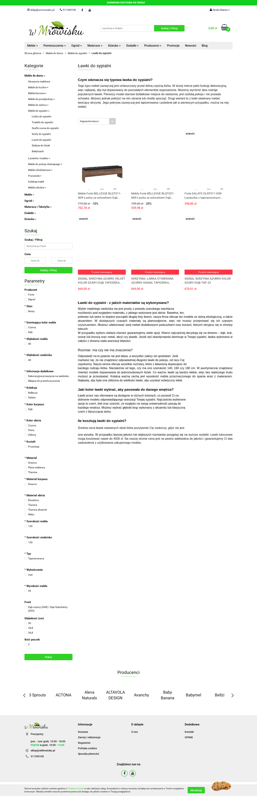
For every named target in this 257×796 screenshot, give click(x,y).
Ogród (76, 45)
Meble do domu (34, 75)
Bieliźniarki (38, 151)
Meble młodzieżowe (40, 169)
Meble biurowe (37, 93)
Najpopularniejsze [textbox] (89, 121)
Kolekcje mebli (36, 181)
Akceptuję (196, 790)
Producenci (153, 45)
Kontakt (189, 731)
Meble (32, 45)
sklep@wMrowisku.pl (43, 750)
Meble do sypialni (38, 110)
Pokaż (48, 657)
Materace (95, 45)
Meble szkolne (37, 187)
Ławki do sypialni (41, 139)
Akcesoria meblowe (39, 81)
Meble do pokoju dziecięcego (45, 164)
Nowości (190, 45)
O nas (134, 731)
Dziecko (114, 45)
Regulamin (84, 742)
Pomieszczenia (54, 45)
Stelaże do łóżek (41, 145)
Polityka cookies (87, 748)
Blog (205, 45)
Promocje (173, 45)
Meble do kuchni (38, 87)
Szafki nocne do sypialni (45, 128)
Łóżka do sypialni (41, 116)
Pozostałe (35, 175)
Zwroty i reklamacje (89, 737)
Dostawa (83, 731)
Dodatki (132, 45)
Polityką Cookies (75, 788)
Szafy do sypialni (41, 133)
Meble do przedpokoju (41, 99)
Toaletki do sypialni (42, 122)
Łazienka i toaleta (39, 158)
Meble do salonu (38, 104)
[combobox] (97, 121)
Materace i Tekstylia (38, 207)
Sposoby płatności (88, 753)
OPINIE (189, 737)
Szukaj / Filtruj (48, 270)
